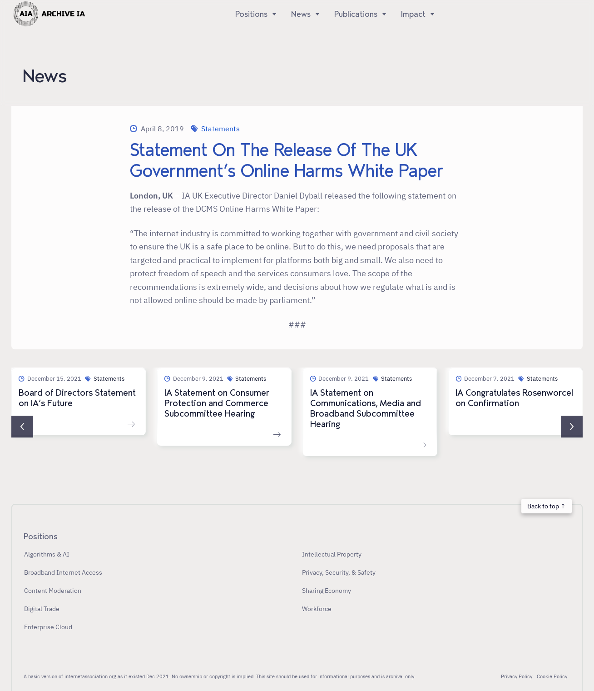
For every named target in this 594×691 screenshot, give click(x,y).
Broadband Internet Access (63, 572)
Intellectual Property (331, 554)
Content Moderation (52, 590)
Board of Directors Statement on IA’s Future (77, 398)
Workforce (317, 608)
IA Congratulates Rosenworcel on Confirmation (514, 398)
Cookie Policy (552, 676)
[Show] (272, 14)
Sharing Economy (326, 590)
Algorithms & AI (46, 554)
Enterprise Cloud (48, 626)
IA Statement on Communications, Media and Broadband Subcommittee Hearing (365, 408)
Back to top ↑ (546, 506)
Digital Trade (41, 608)
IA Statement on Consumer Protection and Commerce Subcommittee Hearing (216, 403)
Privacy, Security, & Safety (339, 572)
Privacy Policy (516, 676)
